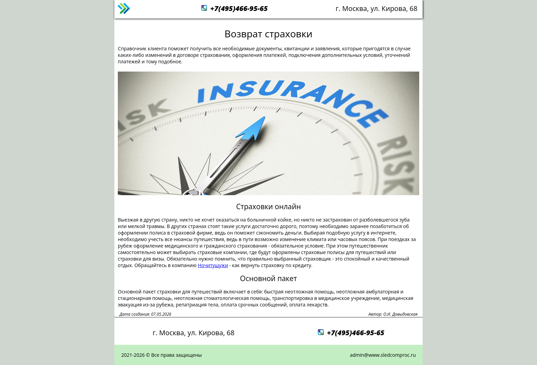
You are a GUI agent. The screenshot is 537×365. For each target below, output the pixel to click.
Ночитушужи (213, 265)
